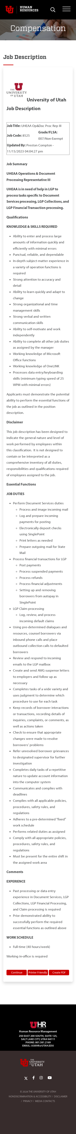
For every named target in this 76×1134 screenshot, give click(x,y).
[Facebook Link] (33, 1078)
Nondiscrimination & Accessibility (30, 1096)
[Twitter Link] (26, 1078)
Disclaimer (60, 1096)
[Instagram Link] (41, 1078)
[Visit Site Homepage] (38, 1024)
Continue (16, 972)
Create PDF (59, 972)
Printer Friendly (38, 972)
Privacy (27, 1101)
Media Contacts (45, 1101)
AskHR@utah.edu (42, 1045)
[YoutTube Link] (50, 1078)
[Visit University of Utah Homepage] (9, 10)
